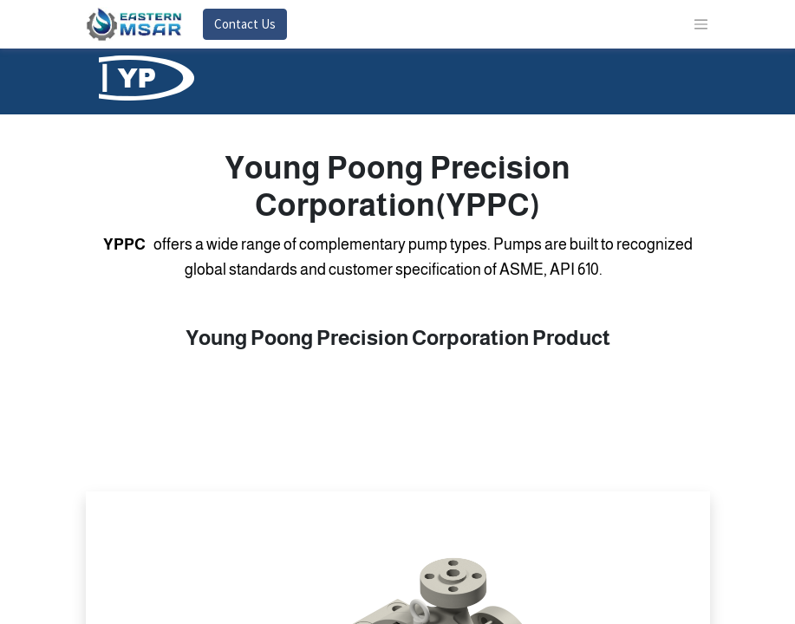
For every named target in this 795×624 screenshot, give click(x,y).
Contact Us (245, 24)
